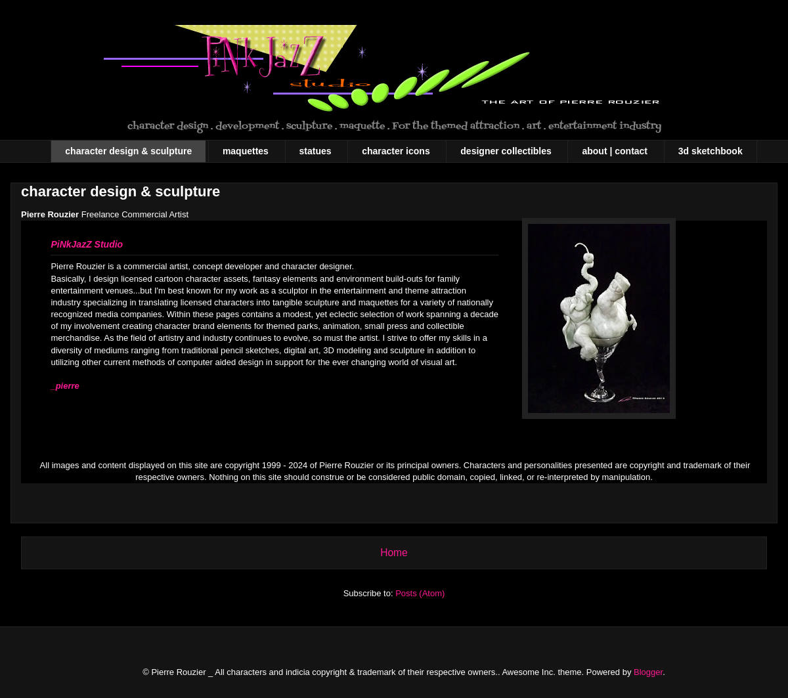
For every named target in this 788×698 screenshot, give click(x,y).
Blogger (648, 672)
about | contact (614, 151)
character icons (396, 151)
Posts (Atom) (420, 593)
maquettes (246, 151)
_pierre (65, 386)
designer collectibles (506, 151)
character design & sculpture (128, 151)
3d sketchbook (710, 151)
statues (315, 151)
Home (394, 552)
